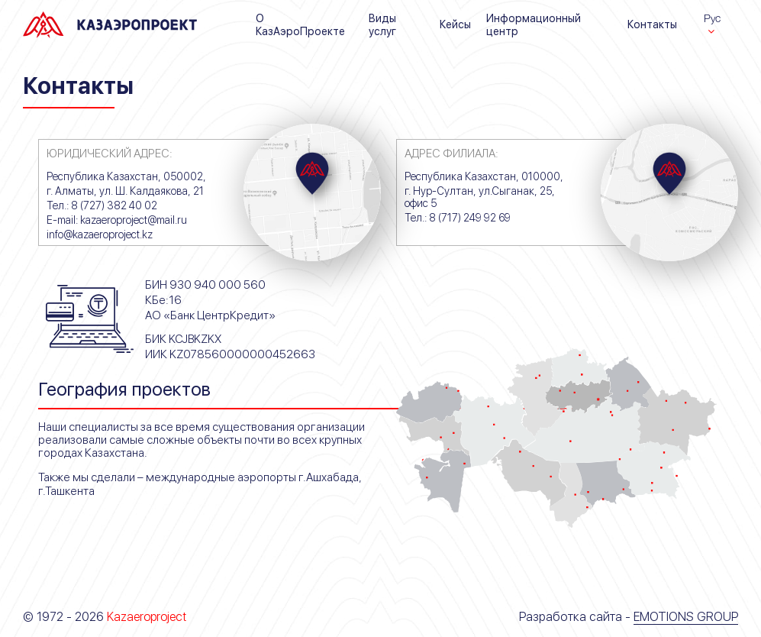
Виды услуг (382, 24)
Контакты (652, 24)
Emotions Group (686, 617)
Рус (712, 17)
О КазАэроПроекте (300, 24)
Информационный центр (533, 24)
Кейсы (455, 24)
